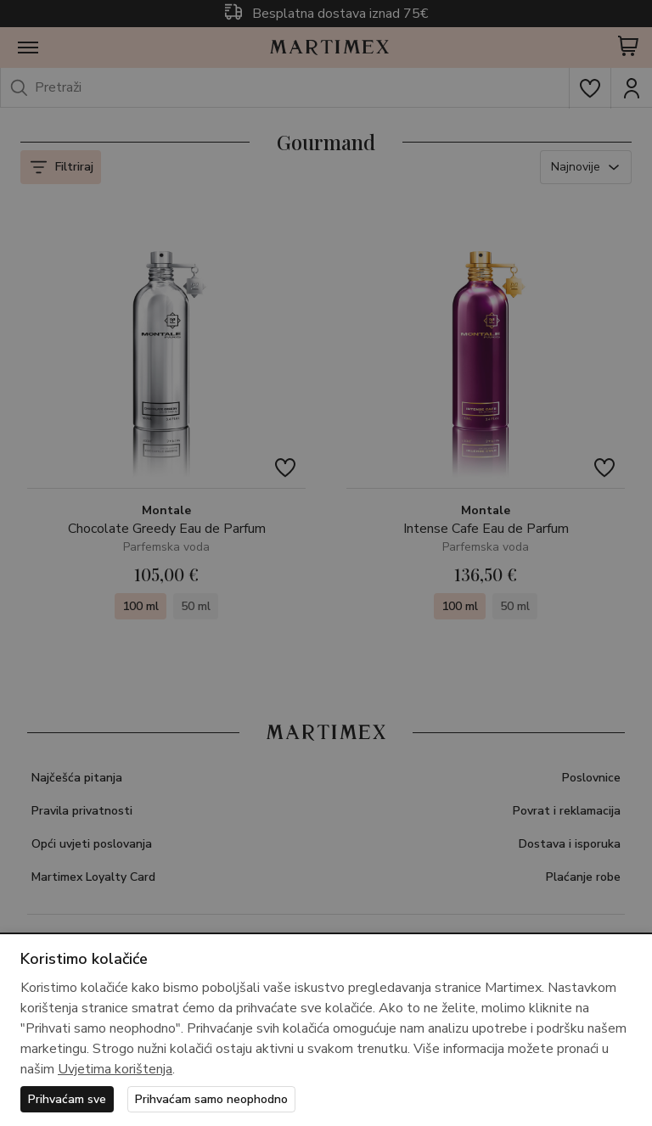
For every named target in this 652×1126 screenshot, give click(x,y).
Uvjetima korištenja (115, 1069)
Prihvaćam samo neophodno (211, 1099)
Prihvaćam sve (67, 1099)
